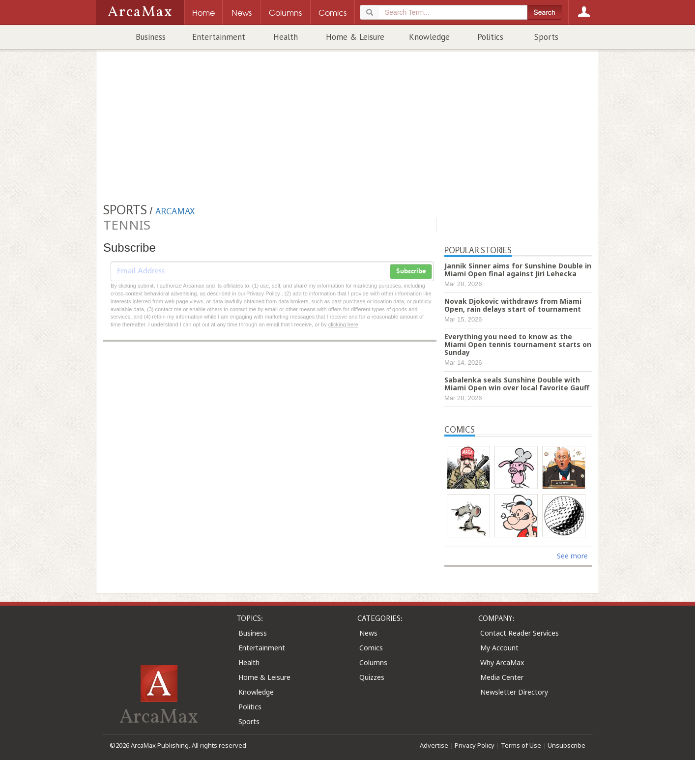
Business (151, 36)
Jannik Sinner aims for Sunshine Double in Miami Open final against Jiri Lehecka (517, 269)
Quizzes (371, 677)
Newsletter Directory (514, 692)
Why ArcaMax (502, 662)
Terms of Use (521, 745)
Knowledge (429, 36)
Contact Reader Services (519, 633)
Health (285, 36)
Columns (373, 662)
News (368, 633)
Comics (371, 647)
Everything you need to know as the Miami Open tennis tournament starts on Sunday (517, 344)
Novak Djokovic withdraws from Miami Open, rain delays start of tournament (512, 305)
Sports (546, 36)
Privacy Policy (474, 745)
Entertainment (218, 36)
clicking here (343, 324)
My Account (499, 647)
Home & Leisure (355, 36)
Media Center (501, 677)
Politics (490, 36)
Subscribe (411, 271)
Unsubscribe (566, 745)
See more (572, 555)
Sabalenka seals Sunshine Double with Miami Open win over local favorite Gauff (516, 383)
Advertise (434, 745)
